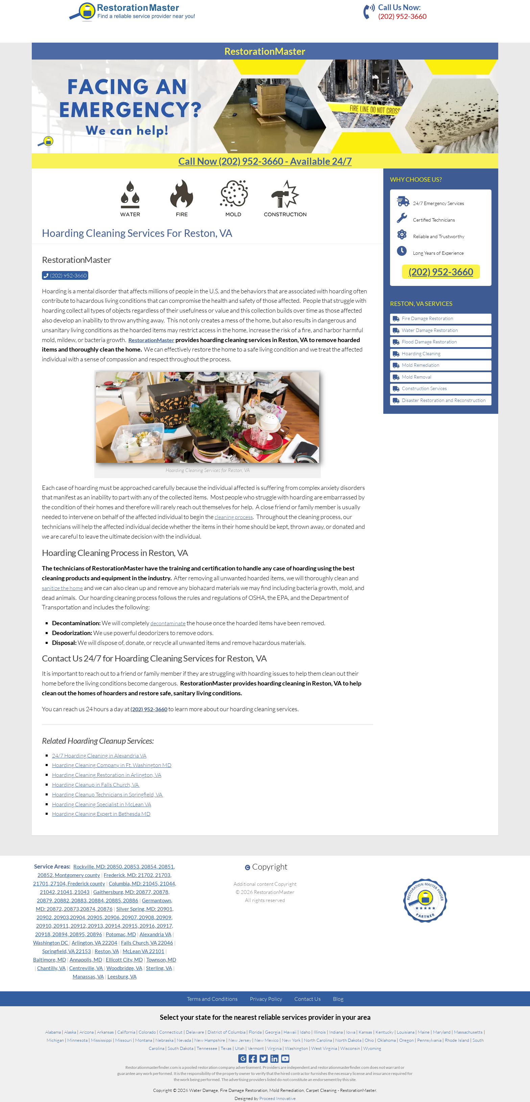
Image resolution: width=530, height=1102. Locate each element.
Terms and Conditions (212, 998)
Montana (143, 1039)
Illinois (320, 1031)
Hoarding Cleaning (421, 353)
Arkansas (105, 1031)
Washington (296, 1048)
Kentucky (384, 1031)
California (126, 1031)
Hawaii (290, 1031)
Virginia (274, 1048)
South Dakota (180, 1048)
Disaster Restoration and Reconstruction (444, 400)
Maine (424, 1031)
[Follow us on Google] (242, 1058)
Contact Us (307, 998)
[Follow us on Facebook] (252, 1058)
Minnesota (77, 1039)
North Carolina (318, 1039)
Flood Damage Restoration (429, 341)
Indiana (336, 1031)
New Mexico (267, 1039)
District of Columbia (226, 1031)
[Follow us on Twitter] (263, 1058)
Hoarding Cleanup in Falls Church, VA (101, 784)
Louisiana (405, 1031)
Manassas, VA (88, 976)
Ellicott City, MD (124, 959)
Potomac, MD (121, 934)
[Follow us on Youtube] (285, 1058)
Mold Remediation (420, 365)
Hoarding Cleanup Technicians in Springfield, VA (114, 793)
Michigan (55, 1039)
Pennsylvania (429, 1039)
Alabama (53, 1031)
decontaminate (169, 622)
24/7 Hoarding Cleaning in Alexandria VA (104, 755)
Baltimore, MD (49, 959)
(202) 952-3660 (402, 16)
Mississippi (101, 1039)
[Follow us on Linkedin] (274, 1058)
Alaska (70, 1031)
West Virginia (324, 1048)
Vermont (256, 1048)
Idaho (305, 1031)
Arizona (86, 1031)
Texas (226, 1048)
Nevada (184, 1039)
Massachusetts (468, 1031)
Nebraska (164, 1039)
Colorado (147, 1031)
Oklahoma (386, 1039)
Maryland (442, 1031)
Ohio (369, 1039)
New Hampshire (209, 1039)
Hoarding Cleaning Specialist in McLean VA (107, 803)
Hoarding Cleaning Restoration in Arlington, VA (112, 774)
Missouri (123, 1039)
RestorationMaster (154, 339)
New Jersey (239, 1039)
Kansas (365, 1031)
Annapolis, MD (86, 959)
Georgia (272, 1031)
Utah (239, 1048)
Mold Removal (416, 377)
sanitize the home (64, 587)
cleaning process (236, 516)
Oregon (406, 1039)
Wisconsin (350, 1048)
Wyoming (372, 1048)
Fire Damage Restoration (427, 318)
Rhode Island (457, 1039)
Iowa (350, 1031)
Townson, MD (161, 959)
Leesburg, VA (122, 976)
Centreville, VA (86, 968)
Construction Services (424, 388)
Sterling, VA (159, 968)
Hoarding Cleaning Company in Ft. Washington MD (118, 764)
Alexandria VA (155, 934)
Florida (255, 1031)
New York (291, 1039)
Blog (338, 998)
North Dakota (348, 1039)
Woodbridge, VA (124, 968)
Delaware (195, 1031)
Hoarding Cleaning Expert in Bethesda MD (107, 813)
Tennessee (207, 1048)
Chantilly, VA (51, 968)
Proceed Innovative (277, 1098)
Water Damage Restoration (430, 330)
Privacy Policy (266, 998)
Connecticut (171, 1031)
